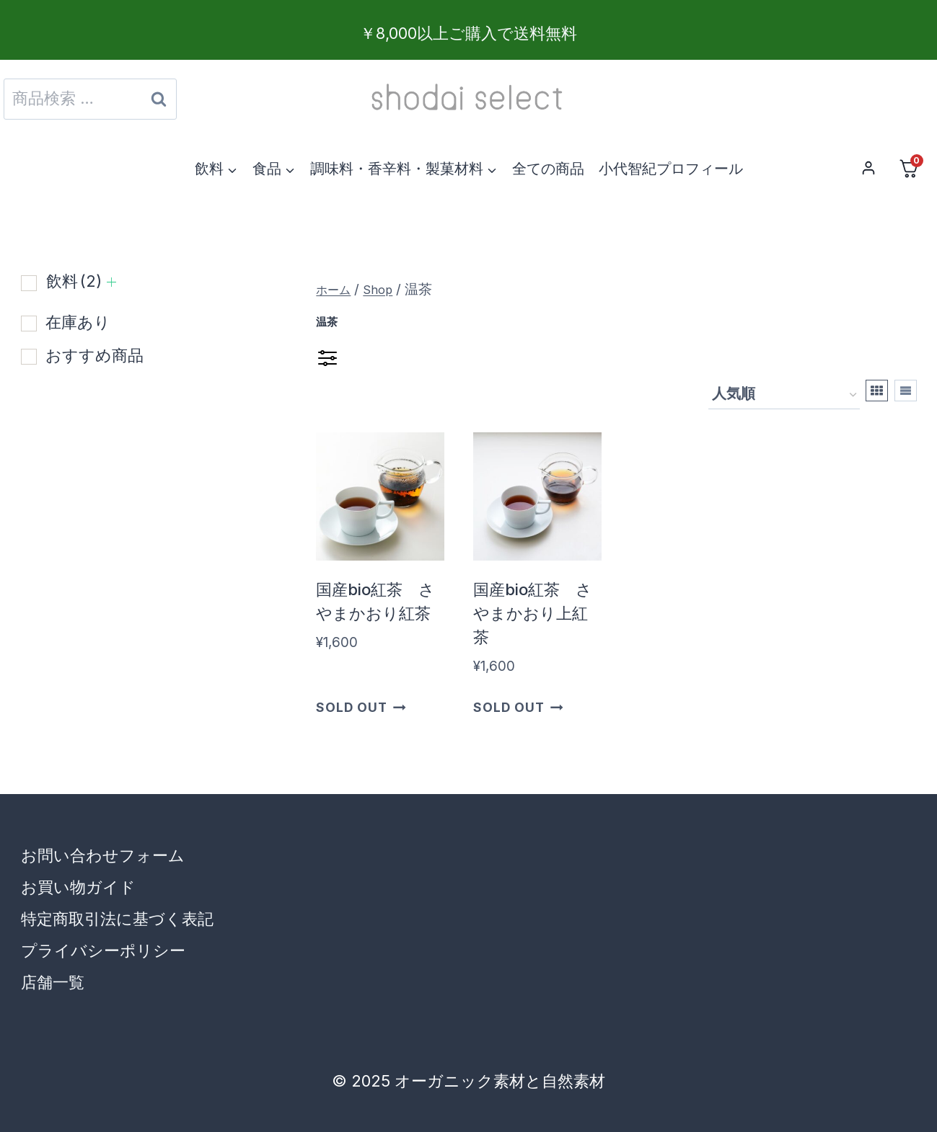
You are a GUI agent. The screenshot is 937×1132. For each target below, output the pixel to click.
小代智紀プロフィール (671, 168)
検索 (158, 103)
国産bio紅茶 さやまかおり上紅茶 (532, 613)
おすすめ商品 (94, 355)
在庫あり (77, 322)
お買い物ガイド (78, 887)
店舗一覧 (52, 982)
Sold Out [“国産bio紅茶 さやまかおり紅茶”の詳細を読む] (360, 707)
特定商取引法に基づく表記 (117, 918)
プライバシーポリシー (103, 950)
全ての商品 (548, 168)
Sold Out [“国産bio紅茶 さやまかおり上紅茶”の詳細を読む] (518, 707)
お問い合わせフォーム (103, 855)
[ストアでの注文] (784, 394)
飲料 (74, 281)
